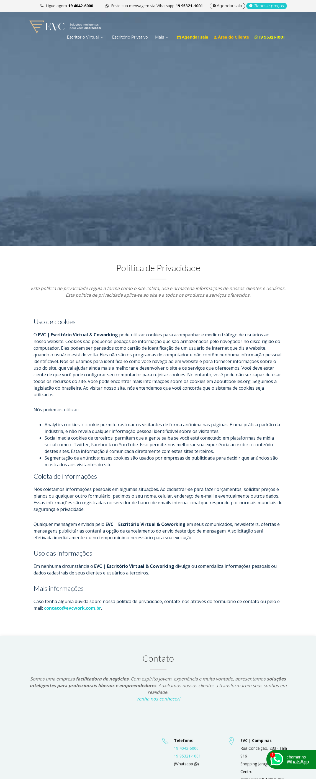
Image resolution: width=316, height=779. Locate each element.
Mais (159, 37)
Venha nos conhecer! (158, 699)
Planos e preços (266, 5)
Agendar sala (227, 5)
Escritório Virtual (83, 37)
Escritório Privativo (130, 37)
